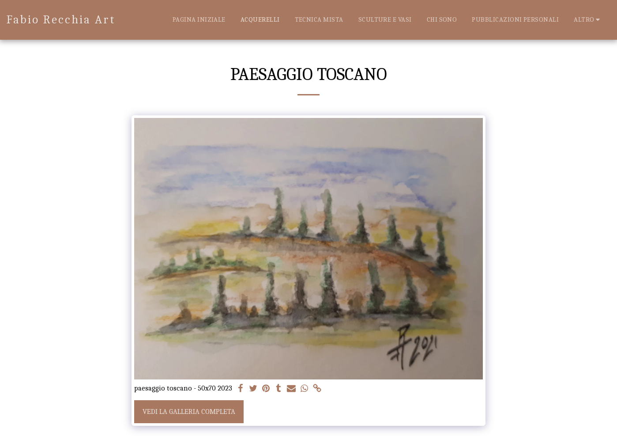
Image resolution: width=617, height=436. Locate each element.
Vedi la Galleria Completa (189, 411)
